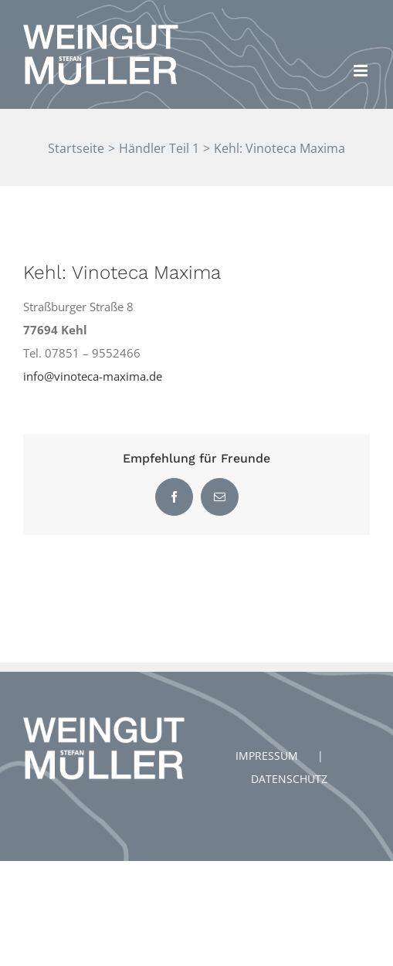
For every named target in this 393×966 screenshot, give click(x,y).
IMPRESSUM (266, 755)
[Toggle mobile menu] (362, 71)
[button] (360, 21)
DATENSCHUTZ (289, 778)
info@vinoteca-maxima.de (92, 376)
